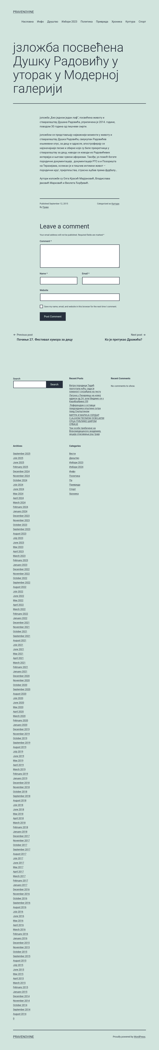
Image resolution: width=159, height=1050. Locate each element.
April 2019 (18, 765)
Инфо (40, 21)
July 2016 (18, 911)
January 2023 (20, 564)
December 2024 (21, 471)
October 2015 (20, 951)
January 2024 (20, 511)
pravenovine (23, 12)
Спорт (142, 21)
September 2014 (21, 1009)
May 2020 (18, 707)
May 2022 (18, 600)
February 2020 (20, 720)
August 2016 (19, 907)
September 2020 (21, 689)
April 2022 (18, 604)
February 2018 (20, 827)
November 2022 (21, 573)
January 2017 (20, 885)
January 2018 (20, 831)
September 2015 (21, 956)
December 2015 (21, 942)
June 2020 (18, 702)
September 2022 (21, 582)
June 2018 (18, 809)
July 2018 (18, 805)
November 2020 (21, 680)
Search (16, 378)
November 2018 (21, 787)
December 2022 (21, 569)
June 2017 (18, 862)
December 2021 (21, 622)
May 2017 (18, 867)
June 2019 (18, 756)
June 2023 (18, 542)
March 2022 (19, 609)
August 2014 (19, 1014)
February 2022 (20, 613)
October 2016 (20, 898)
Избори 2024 (76, 466)
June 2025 (18, 462)
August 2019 (19, 747)
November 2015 (21, 947)
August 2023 (19, 533)
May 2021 (18, 653)
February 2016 (20, 934)
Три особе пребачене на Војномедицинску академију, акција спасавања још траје (85, 431)
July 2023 (18, 538)
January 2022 (20, 618)
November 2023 (21, 520)
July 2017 (18, 858)
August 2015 (19, 960)
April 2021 (18, 658)
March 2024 (19, 502)
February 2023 (20, 560)
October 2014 (20, 1005)
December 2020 (21, 676)
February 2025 (20, 466)
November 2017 (21, 840)
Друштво (52, 21)
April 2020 (18, 711)
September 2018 (21, 796)
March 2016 (19, 929)
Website (44, 290)
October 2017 (20, 845)
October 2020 (20, 685)
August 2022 (19, 587)
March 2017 (19, 876)
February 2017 (20, 880)
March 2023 (19, 555)
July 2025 (18, 458)
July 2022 (18, 591)
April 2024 (18, 498)
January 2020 (20, 724)
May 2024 (18, 493)
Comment (46, 241)
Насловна (28, 21)
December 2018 (21, 782)
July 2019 (18, 751)
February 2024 (20, 507)
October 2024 (20, 480)
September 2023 (21, 529)
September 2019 (21, 742)
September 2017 (21, 849)
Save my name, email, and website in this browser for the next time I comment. (80, 306)
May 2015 (18, 974)
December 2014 (21, 996)
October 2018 (20, 791)
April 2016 (18, 925)
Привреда (102, 21)
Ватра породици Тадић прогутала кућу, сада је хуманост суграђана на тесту (85, 388)
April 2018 (18, 818)
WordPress (139, 1036)
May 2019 (18, 760)
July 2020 (18, 698)
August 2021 (19, 640)
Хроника (117, 21)
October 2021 (20, 631)
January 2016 (20, 938)
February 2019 (20, 773)
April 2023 (18, 551)
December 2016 (21, 889)
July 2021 (18, 644)
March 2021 (19, 662)
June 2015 (18, 969)
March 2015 (19, 982)
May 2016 (18, 920)
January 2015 (20, 991)
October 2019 (20, 738)
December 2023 (21, 515)
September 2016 (21, 902)
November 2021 (21, 627)
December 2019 (21, 729)
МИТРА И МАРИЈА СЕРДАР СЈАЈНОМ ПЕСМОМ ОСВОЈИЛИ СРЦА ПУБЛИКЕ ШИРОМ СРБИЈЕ (86, 420)
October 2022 (20, 578)
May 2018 (18, 813)
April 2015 (18, 978)
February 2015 (20, 987)
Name (44, 273)
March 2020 (19, 716)
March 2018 (19, 822)
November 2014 (21, 1000)
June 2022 (18, 596)
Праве (46, 207)
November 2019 (21, 733)
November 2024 (21, 475)
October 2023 (20, 524)
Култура (130, 21)
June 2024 (18, 489)
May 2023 (18, 547)
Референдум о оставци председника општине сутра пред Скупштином (85, 408)
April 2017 (18, 871)
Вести (72, 453)
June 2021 (18, 649)
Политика (86, 21)
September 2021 (21, 636)
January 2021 (20, 671)
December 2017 (21, 836)
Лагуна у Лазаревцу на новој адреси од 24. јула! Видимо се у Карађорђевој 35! (86, 398)
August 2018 (19, 800)
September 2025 (21, 453)
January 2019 (20, 778)
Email (85, 273)
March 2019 (19, 769)
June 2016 (18, 916)
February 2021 (20, 667)
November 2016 (21, 893)
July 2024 (18, 484)
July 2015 (18, 965)
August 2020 (19, 693)
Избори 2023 (69, 21)
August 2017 (19, 854)
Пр (70, 480)
